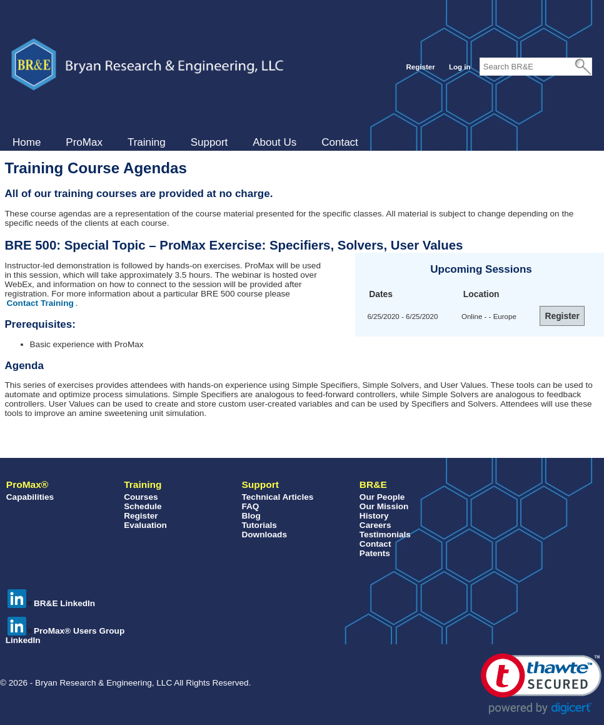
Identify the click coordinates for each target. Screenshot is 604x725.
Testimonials (385, 534)
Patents (375, 553)
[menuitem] (26, 142)
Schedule (142, 506)
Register (420, 67)
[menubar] (185, 142)
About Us (274, 142)
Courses (141, 497)
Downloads (264, 534)
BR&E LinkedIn (51, 603)
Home (27, 142)
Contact (339, 142)
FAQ (250, 506)
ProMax (84, 142)
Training (147, 142)
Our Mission (384, 506)
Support (209, 142)
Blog (250, 515)
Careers (375, 525)
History (374, 515)
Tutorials (258, 525)
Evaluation (145, 525)
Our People (382, 497)
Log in (460, 67)
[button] (541, 684)
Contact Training (40, 303)
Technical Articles (277, 497)
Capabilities (30, 497)
